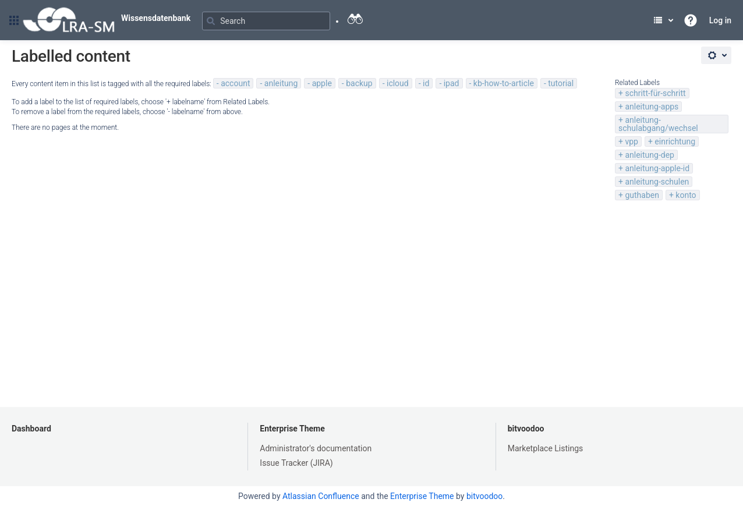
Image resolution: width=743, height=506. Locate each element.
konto (685, 195)
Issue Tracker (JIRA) (296, 463)
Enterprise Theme (292, 428)
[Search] (266, 21)
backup (359, 83)
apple (322, 83)
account (235, 83)
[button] (14, 20)
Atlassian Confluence (320, 496)
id (426, 83)
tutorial (561, 83)
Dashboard (31, 428)
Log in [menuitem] (720, 20)
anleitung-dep (649, 155)
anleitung (281, 83)
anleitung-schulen (657, 181)
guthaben (642, 195)
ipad (451, 83)
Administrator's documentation (316, 448)
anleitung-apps (651, 106)
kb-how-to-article (503, 83)
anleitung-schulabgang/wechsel (658, 124)
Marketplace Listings (545, 448)
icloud (398, 83)
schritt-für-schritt (655, 93)
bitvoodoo (526, 428)
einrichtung (674, 141)
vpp (631, 141)
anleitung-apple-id (657, 168)
